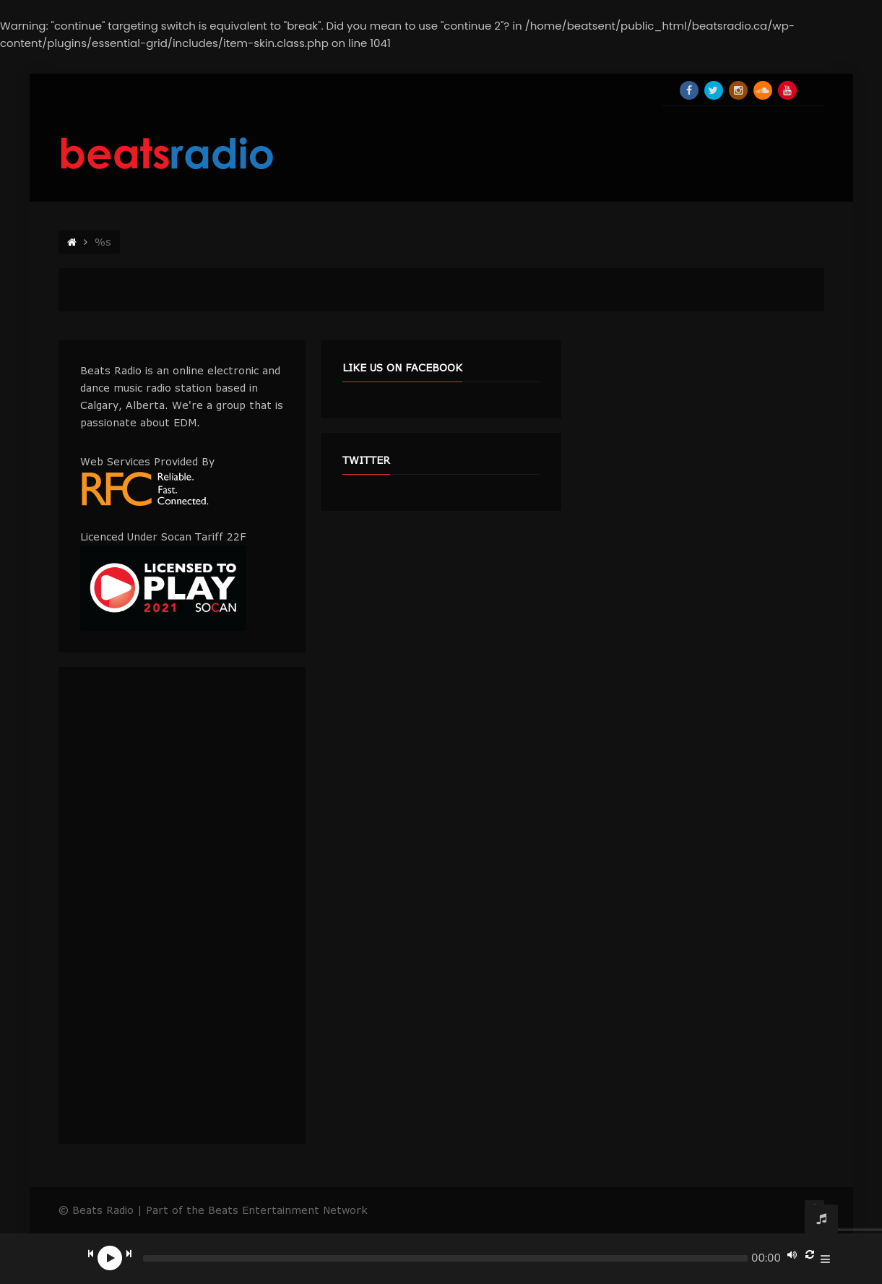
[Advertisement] (182, 905)
